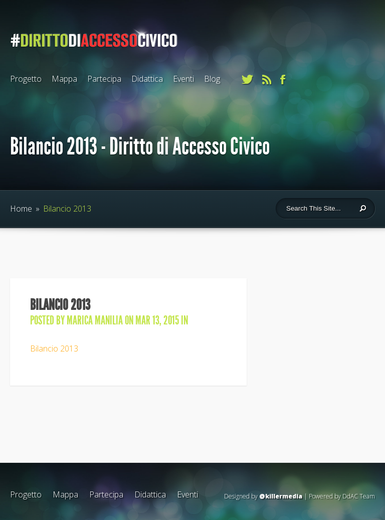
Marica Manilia (95, 320)
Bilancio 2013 (54, 348)
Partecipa (104, 78)
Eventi (183, 78)
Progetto (26, 78)
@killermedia (280, 496)
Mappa (64, 78)
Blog (212, 78)
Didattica (147, 78)
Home (21, 208)
